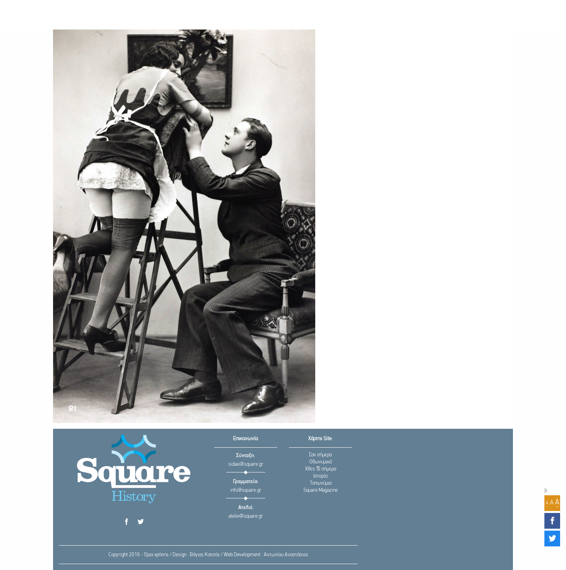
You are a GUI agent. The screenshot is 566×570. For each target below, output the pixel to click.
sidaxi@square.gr (245, 464)
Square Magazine (320, 490)
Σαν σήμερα (320, 454)
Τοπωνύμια (320, 483)
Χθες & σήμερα (320, 469)
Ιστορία (320, 476)
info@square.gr (245, 490)
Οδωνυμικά (320, 462)
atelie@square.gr (245, 516)
